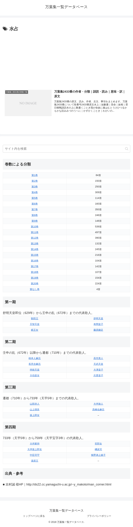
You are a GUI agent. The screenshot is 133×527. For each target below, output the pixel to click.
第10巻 (34, 226)
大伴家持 (34, 443)
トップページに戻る (34, 516)
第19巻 (34, 277)
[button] (127, 149)
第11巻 (34, 232)
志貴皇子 (98, 375)
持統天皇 (34, 369)
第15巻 (34, 255)
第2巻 (35, 180)
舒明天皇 (98, 318)
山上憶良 (34, 409)
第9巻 (35, 220)
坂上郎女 (34, 415)
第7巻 (35, 209)
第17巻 (34, 266)
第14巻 (34, 249)
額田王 (34, 318)
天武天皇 (98, 364)
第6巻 (35, 203)
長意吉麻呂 (35, 364)
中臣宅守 (34, 455)
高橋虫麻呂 (98, 409)
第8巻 (35, 215)
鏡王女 (34, 329)
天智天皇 (34, 324)
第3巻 (35, 186)
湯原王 (34, 460)
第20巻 (34, 283)
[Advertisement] (66, 58)
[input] (66, 149)
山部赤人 (34, 403)
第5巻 (35, 198)
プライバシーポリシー (99, 516)
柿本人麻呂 (35, 358)
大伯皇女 (34, 375)
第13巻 (34, 243)
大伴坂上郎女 (34, 449)
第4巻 (35, 192)
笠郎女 (98, 443)
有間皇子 (98, 324)
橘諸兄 (98, 449)
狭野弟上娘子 (98, 455)
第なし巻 (34, 289)
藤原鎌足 (98, 329)
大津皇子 (98, 369)
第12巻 (34, 237)
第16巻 (34, 260)
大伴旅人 (98, 403)
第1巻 (35, 175)
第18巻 (34, 272)
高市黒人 (98, 358)
